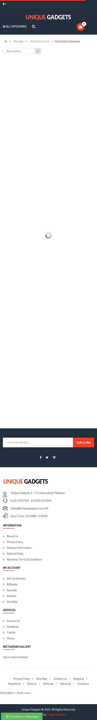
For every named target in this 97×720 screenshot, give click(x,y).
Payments (14, 683)
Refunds (48, 683)
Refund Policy (15, 553)
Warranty (65, 683)
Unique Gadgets (56, 714)
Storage (18, 41)
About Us (12, 536)
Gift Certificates (16, 578)
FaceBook (13, 626)
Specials (12, 590)
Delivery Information (19, 547)
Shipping (78, 678)
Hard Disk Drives (40, 41)
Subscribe (83, 442)
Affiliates (12, 584)
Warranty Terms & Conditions (24, 559)
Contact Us (13, 621)
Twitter (11, 632)
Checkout (83, 683)
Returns (11, 596)
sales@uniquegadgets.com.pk (29, 508)
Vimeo (11, 638)
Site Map (12, 601)
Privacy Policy (15, 542)
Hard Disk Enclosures (67, 41)
